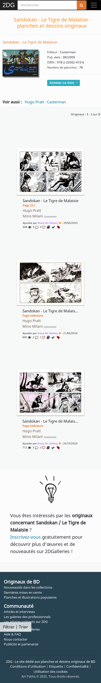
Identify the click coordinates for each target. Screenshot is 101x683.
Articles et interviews (19, 611)
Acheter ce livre (62, 83)
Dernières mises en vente (23, 592)
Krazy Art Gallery (48, 223)
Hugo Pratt (34, 101)
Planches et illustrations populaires (30, 597)
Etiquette (56, 666)
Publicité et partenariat (21, 644)
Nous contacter (15, 639)
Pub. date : (54, 57)
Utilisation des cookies (51, 671)
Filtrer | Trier (15, 627)
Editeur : (53, 52)
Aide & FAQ (12, 634)
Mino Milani (40, 216)
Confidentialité (77, 666)
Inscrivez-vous (25, 537)
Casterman (56, 101)
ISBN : (51, 62)
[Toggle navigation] (94, 5)
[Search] (47, 5)
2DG (9, 5)
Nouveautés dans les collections (28, 587)
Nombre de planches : (63, 67)
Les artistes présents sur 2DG (26, 621)
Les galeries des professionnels (27, 616)
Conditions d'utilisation (28, 666)
